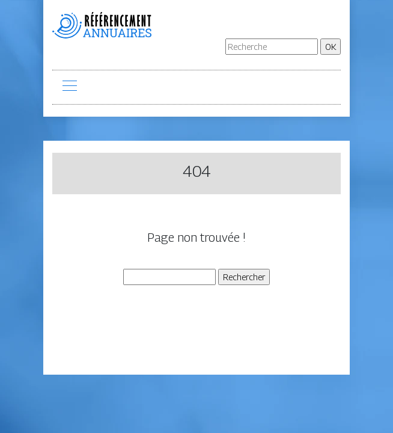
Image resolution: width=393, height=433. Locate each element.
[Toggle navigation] (69, 87)
